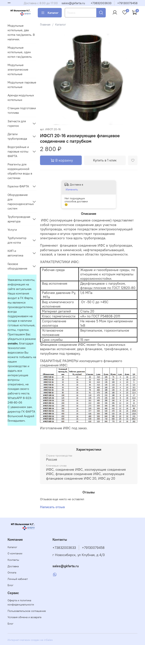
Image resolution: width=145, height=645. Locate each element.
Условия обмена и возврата (24, 617)
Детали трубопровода (17, 136)
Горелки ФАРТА (18, 186)
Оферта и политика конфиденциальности (21, 602)
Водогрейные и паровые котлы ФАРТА (18, 151)
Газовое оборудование (17, 266)
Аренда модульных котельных (21, 97)
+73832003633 (101, 3)
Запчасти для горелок (17, 123)
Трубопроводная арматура (19, 219)
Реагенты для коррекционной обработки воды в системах (20, 171)
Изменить (72, 189)
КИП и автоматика (15, 253)
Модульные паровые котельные (22, 84)
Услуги (12, 229)
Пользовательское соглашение (27, 611)
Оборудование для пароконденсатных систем (19, 201)
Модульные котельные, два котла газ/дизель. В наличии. (21, 32)
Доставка (13, 566)
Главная (45, 24)
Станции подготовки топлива (22, 110)
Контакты (13, 560)
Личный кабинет (18, 579)
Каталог (50, 13)
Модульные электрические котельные (18, 69)
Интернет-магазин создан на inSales (30, 640)
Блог (10, 585)
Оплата (12, 572)
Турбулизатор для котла (17, 240)
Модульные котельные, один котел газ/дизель (20, 52)
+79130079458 (127, 3)
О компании (15, 553)
